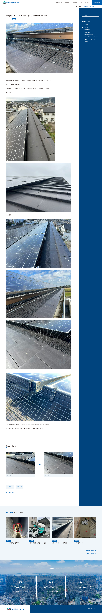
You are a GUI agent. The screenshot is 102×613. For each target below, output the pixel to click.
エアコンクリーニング (90, 39)
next (18, 486)
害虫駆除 (14, 19)
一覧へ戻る (11, 493)
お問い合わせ (97, 2)
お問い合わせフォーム (81, 587)
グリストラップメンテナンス (91, 37)
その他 (86, 42)
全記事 (86, 25)
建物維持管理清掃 (89, 34)
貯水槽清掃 (87, 29)
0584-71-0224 (21, 587)
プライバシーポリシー (92, 608)
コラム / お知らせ (84, 2)
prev (10, 486)
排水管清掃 (87, 32)
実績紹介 (75, 2)
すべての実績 (90, 553)
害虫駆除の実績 (90, 550)
